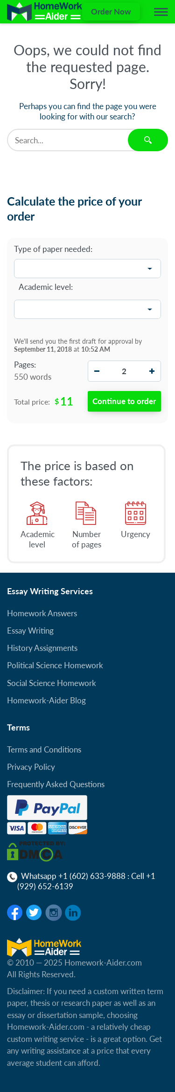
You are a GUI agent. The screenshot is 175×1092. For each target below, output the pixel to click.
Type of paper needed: (53, 249)
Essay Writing (30, 630)
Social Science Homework (51, 683)
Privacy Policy (31, 767)
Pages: (25, 365)
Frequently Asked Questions (56, 784)
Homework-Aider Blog (46, 700)
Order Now (111, 11)
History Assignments (42, 648)
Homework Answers (42, 613)
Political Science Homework (55, 665)
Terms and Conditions (44, 749)
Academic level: (46, 287)
